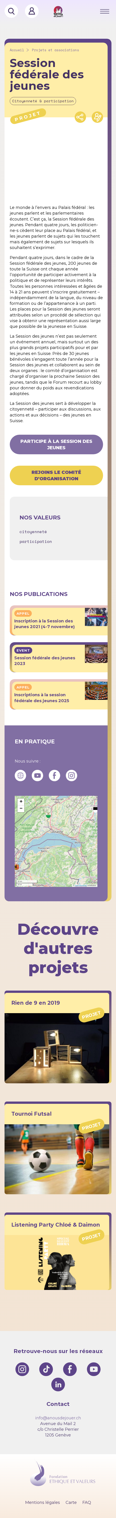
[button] (48, 815)
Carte (71, 1502)
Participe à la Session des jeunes (56, 444)
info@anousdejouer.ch (58, 1417)
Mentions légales (42, 1502)
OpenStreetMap (81, 885)
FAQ (86, 1502)
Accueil (17, 50)
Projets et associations (55, 50)
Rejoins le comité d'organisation (56, 475)
